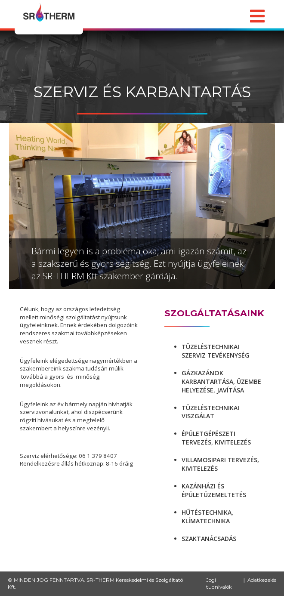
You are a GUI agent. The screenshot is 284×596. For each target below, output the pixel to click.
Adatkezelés (261, 580)
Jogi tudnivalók (219, 583)
